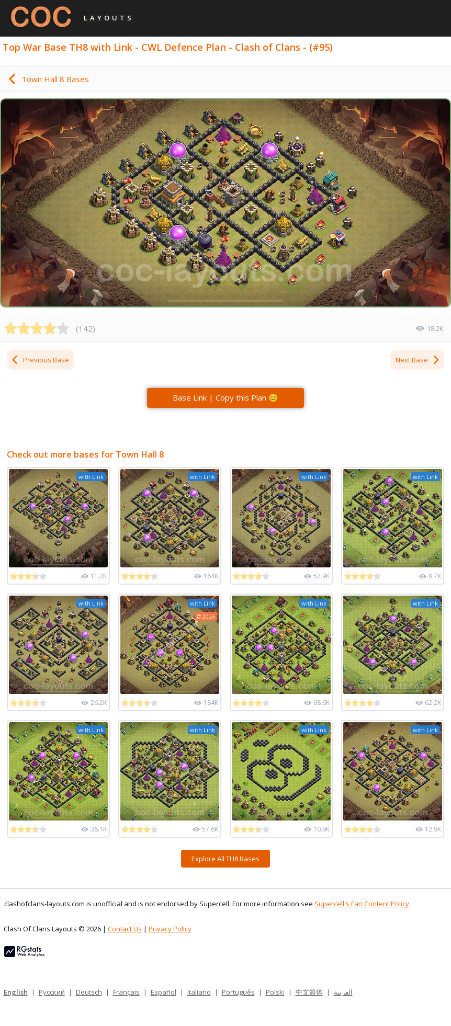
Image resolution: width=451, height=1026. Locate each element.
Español (163, 992)
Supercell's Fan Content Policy (361, 903)
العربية (343, 992)
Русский (52, 992)
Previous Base (39, 359)
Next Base (418, 359)
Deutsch (89, 992)
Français (126, 992)
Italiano (199, 992)
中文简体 (309, 992)
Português (238, 992)
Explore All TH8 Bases (225, 858)
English (16, 992)
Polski (275, 992)
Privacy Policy (170, 928)
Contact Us (125, 928)
